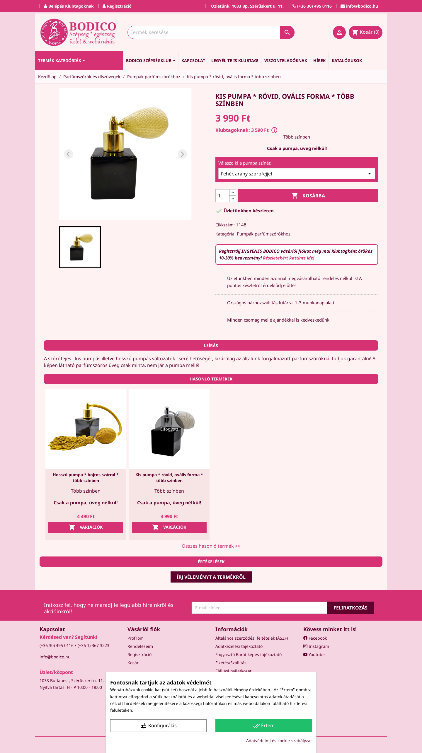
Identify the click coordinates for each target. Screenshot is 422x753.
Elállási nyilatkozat (233, 671)
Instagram (316, 646)
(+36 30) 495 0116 (57, 645)
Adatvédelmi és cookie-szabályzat (279, 740)
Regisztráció (139, 654)
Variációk (86, 527)
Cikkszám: (225, 225)
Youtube (314, 654)
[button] (80, 247)
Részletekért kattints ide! (288, 258)
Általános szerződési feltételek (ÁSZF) (251, 638)
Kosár (133, 662)
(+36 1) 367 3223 (93, 645)
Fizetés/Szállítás (230, 662)
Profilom (135, 638)
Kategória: (225, 234)
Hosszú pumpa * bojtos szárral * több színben (86, 477)
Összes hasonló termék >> (211, 546)
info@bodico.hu (55, 657)
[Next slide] (182, 154)
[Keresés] (211, 32)
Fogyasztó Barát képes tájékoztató (248, 654)
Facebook (315, 638)
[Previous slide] (68, 154)
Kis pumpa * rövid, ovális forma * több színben (169, 477)
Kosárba (308, 195)
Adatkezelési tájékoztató (239, 646)
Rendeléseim (140, 646)
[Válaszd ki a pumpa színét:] (296, 173)
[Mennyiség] (222, 195)
